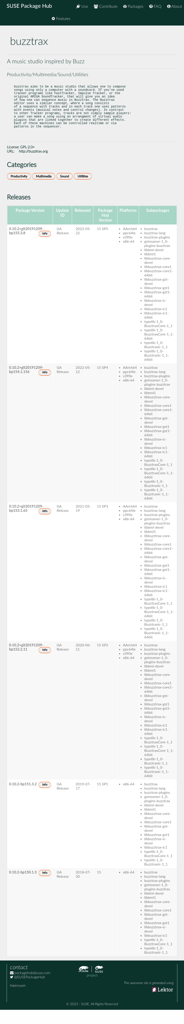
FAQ (155, 6)
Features (172, 20)
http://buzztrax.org (33, 165)
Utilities (83, 190)
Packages (133, 6)
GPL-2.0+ (27, 161)
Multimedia (43, 190)
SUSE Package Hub (30, 6)
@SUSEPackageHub (27, 991)
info (44, 247)
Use (82, 6)
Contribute (105, 6)
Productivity (19, 190)
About (174, 6)
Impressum (17, 1000)
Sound (64, 190)
